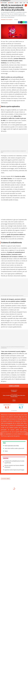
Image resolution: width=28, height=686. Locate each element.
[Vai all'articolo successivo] (1, 433)
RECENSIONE (3, 19)
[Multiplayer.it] (5, 0)
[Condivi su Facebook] (19, 22)
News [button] (16, 2)
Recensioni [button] (10, 2)
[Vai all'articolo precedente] (27, 433)
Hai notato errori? (6, 478)
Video (21, 2)
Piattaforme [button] (4, 2)
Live (24, 2)
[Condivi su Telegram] (26, 22)
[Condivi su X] (21, 22)
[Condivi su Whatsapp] (24, 22)
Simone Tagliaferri (9, 19)
